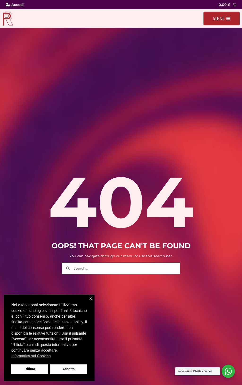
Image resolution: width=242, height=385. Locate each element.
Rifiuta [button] (30, 369)
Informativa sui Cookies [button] (31, 356)
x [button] (90, 298)
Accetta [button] (68, 369)
